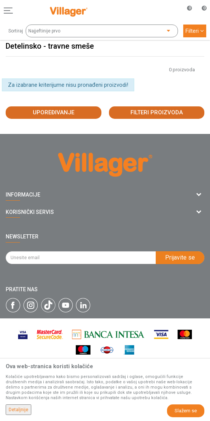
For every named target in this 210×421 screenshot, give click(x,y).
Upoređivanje (53, 112)
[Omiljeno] (185, 10)
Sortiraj (15, 31)
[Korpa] (200, 18)
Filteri (194, 31)
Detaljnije (18, 409)
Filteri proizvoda (156, 112)
